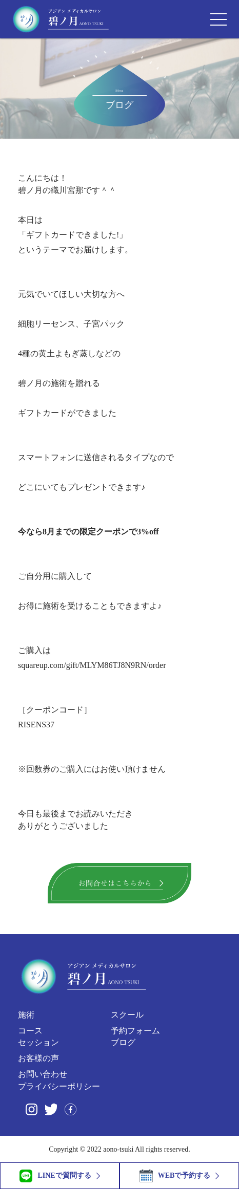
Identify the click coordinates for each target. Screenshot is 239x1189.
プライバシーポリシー (59, 1086)
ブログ (123, 1042)
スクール (127, 1014)
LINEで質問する (55, 1176)
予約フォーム (135, 1030)
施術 (26, 1014)
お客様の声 (38, 1058)
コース (30, 1030)
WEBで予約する (175, 1176)
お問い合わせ (42, 1074)
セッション (38, 1042)
